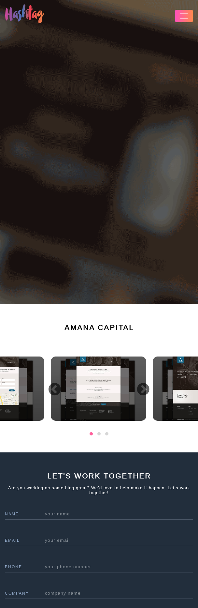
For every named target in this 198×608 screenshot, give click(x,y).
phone (13, 567)
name (12, 514)
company (17, 593)
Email (12, 540)
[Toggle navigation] (184, 16)
